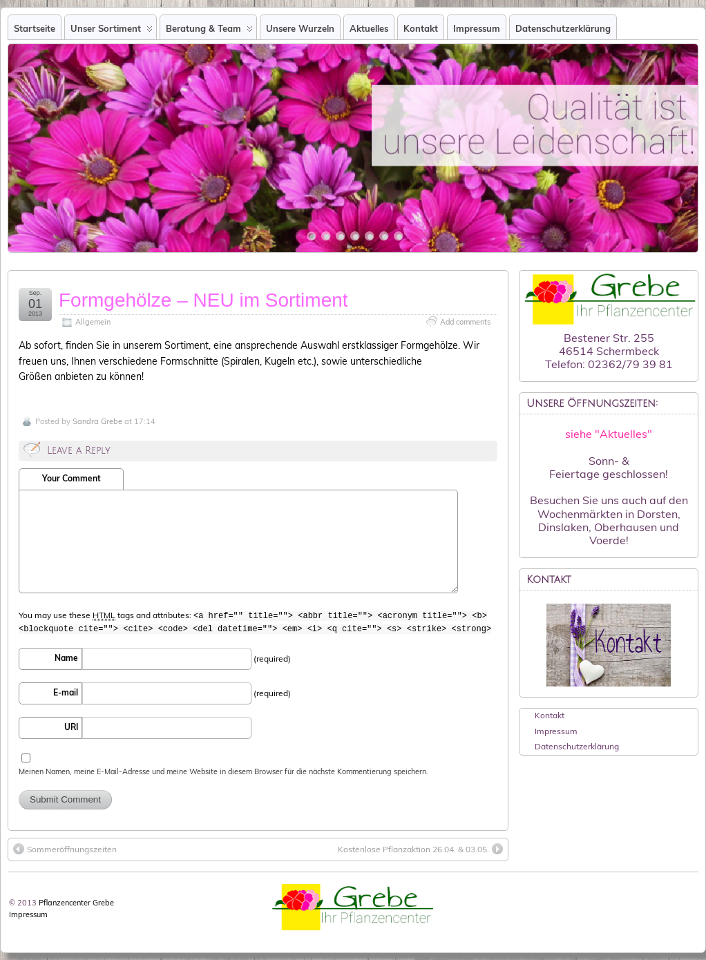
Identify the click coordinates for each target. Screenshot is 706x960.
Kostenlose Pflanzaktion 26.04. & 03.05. (420, 848)
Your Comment (71, 478)
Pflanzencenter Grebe (76, 903)
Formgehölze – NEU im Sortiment (203, 300)
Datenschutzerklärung (563, 28)
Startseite (34, 28)
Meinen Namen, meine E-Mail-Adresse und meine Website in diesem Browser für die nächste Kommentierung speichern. (223, 771)
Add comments (465, 322)
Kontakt (420, 28)
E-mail (65, 692)
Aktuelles (369, 28)
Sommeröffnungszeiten (65, 848)
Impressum (476, 28)
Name (66, 658)
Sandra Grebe (97, 421)
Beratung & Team (209, 31)
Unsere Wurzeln (300, 28)
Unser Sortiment (111, 31)
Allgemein (93, 322)
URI (71, 727)
